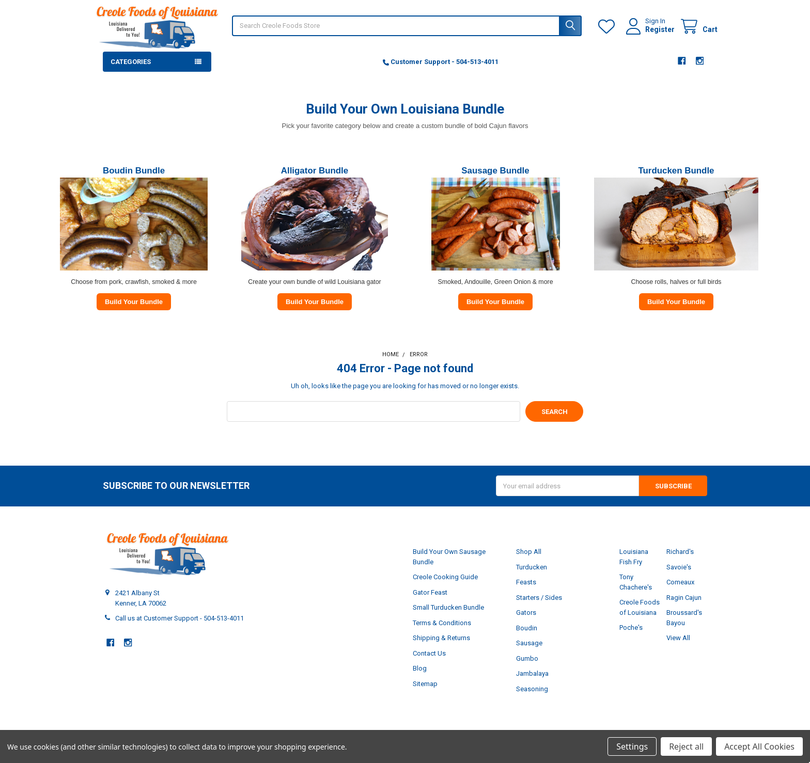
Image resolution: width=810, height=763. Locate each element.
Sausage (529, 653)
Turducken (531, 577)
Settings (632, 746)
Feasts (526, 592)
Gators (526, 623)
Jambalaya (532, 684)
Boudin (526, 638)
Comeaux (680, 592)
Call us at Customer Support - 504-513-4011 (179, 628)
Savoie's (678, 577)
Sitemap (425, 694)
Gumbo (527, 669)
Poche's (631, 638)
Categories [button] (131, 72)
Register (649, 34)
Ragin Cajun (684, 608)
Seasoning (532, 699)
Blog (420, 678)
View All (678, 648)
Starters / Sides (539, 608)
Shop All (528, 562)
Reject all (686, 746)
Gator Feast (430, 603)
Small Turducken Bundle (448, 618)
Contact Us (429, 663)
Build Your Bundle (134, 312)
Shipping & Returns (441, 648)
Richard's (680, 562)
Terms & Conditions (442, 633)
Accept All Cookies (759, 746)
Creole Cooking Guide (445, 587)
